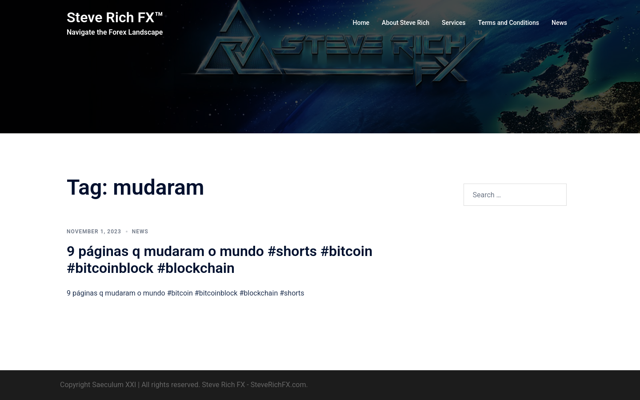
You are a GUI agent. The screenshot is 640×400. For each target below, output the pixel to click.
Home (361, 22)
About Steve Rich (405, 22)
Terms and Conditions (508, 22)
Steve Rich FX (223, 384)
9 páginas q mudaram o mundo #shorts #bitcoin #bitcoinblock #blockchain (219, 259)
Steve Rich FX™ (115, 17)
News (559, 22)
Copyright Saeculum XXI (98, 384)
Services (454, 22)
